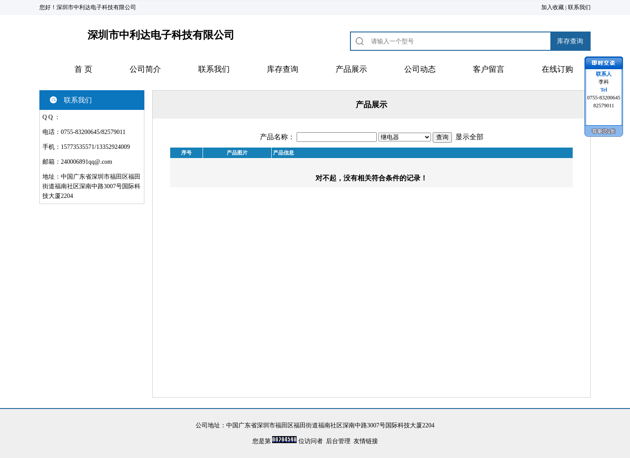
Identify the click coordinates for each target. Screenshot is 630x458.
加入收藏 (552, 7)
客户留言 (488, 69)
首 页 (83, 69)
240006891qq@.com (86, 162)
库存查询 (282, 69)
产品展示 (351, 69)
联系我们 (579, 7)
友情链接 (366, 441)
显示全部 (469, 137)
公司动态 (420, 69)
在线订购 (557, 69)
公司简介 (145, 69)
